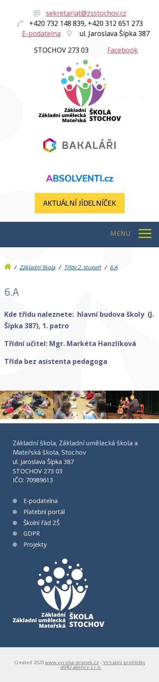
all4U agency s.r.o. (81, 667)
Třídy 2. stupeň (82, 267)
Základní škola (37, 267)
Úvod (8, 264)
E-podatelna (41, 33)
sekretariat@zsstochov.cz (86, 13)
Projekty (35, 544)
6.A (113, 267)
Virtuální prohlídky (124, 662)
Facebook (122, 50)
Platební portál (44, 512)
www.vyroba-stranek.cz (72, 662)
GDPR (31, 533)
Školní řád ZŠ (41, 523)
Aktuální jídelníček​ (79, 202)
